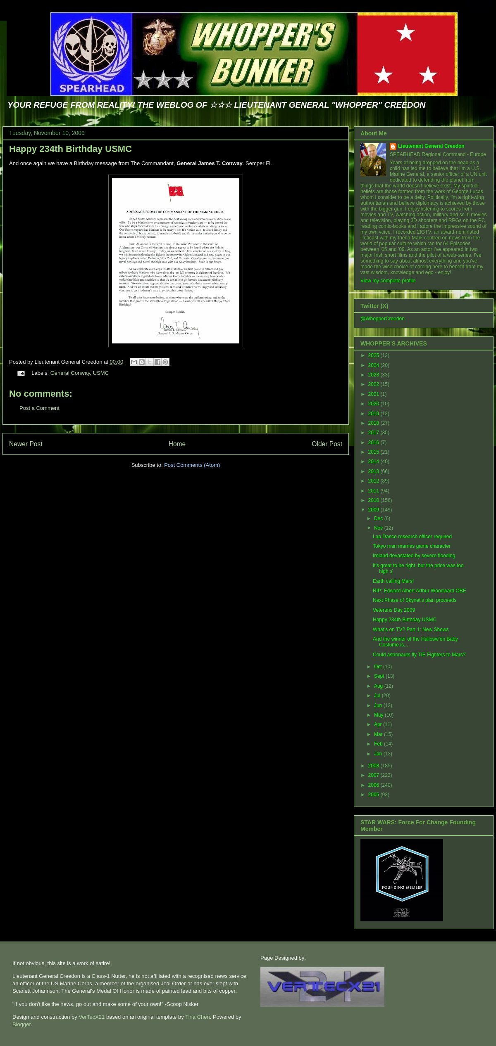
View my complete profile (387, 281)
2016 (374, 442)
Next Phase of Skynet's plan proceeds (414, 600)
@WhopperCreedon (382, 319)
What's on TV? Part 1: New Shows (410, 629)
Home (177, 443)
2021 (374, 394)
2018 (374, 423)
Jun (379, 705)
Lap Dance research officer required (412, 537)
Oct (378, 667)
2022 (374, 384)
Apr (378, 724)
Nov (379, 528)
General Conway (70, 373)
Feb (379, 744)
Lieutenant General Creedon (431, 146)
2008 (374, 766)
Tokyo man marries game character (412, 546)
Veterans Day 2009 (394, 610)
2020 (374, 404)
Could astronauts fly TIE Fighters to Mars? (419, 655)
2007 (374, 775)
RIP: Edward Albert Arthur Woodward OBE (419, 591)
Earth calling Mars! (393, 581)
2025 (374, 355)
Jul (378, 695)
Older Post (327, 443)
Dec (379, 518)
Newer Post (26, 443)
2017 (374, 432)
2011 (374, 491)
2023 (374, 375)
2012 (374, 481)
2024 (374, 365)
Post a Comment (39, 408)
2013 (374, 471)
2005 (374, 795)
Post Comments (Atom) (192, 465)
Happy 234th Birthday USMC (70, 149)
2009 (374, 510)
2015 (374, 452)
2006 (374, 785)
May (379, 715)
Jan (379, 754)
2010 (374, 500)
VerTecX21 (92, 1017)
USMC (101, 373)
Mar (379, 734)
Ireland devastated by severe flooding (414, 555)
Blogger (21, 1024)
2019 (374, 414)
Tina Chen (197, 1017)
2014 (374, 461)
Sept (380, 676)
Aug (379, 686)
